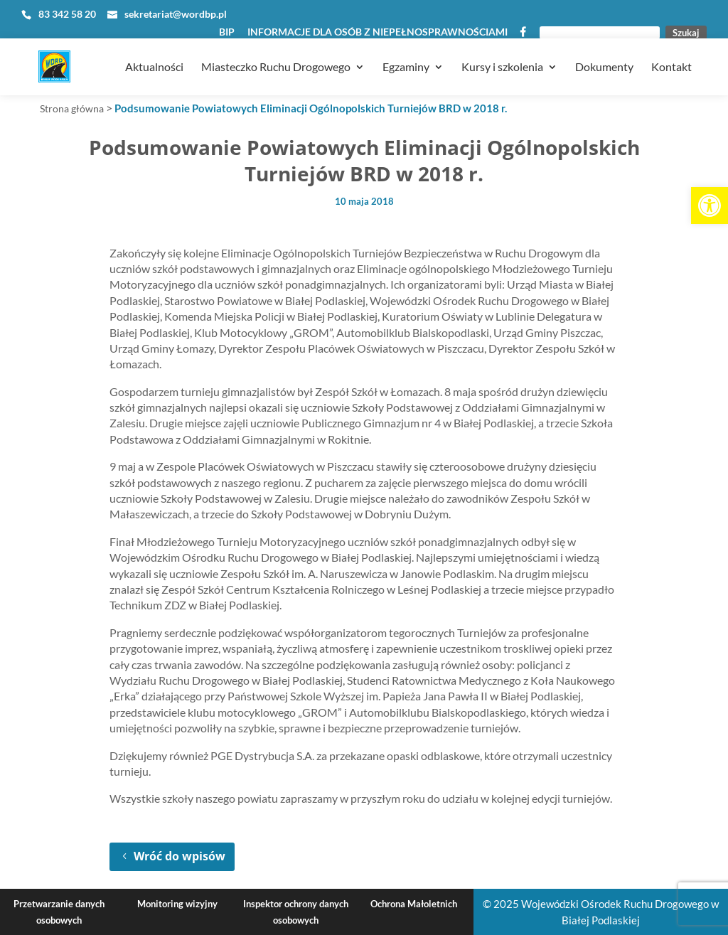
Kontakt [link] (671, 50)
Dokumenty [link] (604, 50)
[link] (709, 205)
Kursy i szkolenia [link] (502, 50)
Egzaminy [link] (405, 50)
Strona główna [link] (72, 108)
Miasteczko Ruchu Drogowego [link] (275, 50)
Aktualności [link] (154, 50)
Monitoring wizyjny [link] (177, 903)
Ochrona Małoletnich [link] (413, 903)
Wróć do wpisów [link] (179, 856)
